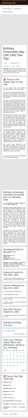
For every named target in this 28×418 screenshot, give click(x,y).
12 (23, 356)
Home (5, 63)
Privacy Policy (13, 414)
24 (17, 362)
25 (20, 362)
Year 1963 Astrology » (19, 334)
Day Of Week (17, 8)
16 (14, 359)
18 (20, 359)
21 (7, 362)
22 (10, 362)
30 (14, 365)
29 (10, 365)
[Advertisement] (14, 30)
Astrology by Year (21, 5)
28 (7, 365)
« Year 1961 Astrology (9, 330)
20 (4, 362)
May (13, 66)
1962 (10, 340)
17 (17, 359)
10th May (7, 325)
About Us (5, 414)
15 (10, 359)
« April (5, 370)
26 (23, 362)
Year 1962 (6, 66)
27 (4, 365)
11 (20, 356)
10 (17, 356)
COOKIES (24, 0)
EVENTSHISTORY (9, 3)
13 (4, 359)
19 (23, 359)
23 (14, 362)
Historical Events (7, 8)
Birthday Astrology (8, 11)
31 (17, 365)
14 (7, 359)
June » (23, 370)
